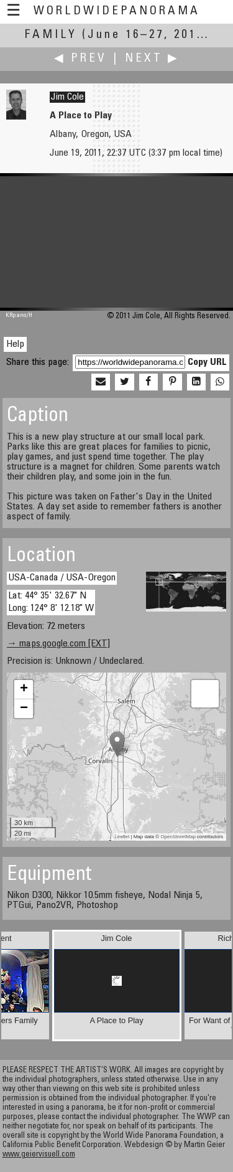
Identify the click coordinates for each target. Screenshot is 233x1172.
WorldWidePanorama (117, 11)
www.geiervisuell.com (38, 1155)
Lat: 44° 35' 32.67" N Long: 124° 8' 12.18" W (51, 602)
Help (15, 344)
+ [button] (24, 689)
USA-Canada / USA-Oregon (62, 578)
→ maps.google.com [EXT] (58, 644)
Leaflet (121, 836)
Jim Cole (67, 97)
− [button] (24, 708)
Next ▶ (152, 59)
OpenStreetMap (177, 836)
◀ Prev (80, 59)
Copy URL (207, 362)
